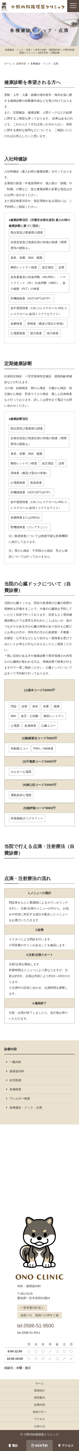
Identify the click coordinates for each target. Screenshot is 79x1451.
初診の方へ (39, 1411)
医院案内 (39, 1397)
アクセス (66, 1445)
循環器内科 (16, 1071)
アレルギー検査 (19, 1098)
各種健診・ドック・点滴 (25, 1107)
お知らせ (39, 1426)
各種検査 (15, 1089)
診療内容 (39, 1404)
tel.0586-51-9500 (38, 1325)
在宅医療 (15, 1080)
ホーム (39, 1383)
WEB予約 (39, 1445)
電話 (13, 1445)
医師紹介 (39, 1390)
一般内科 (15, 1062)
